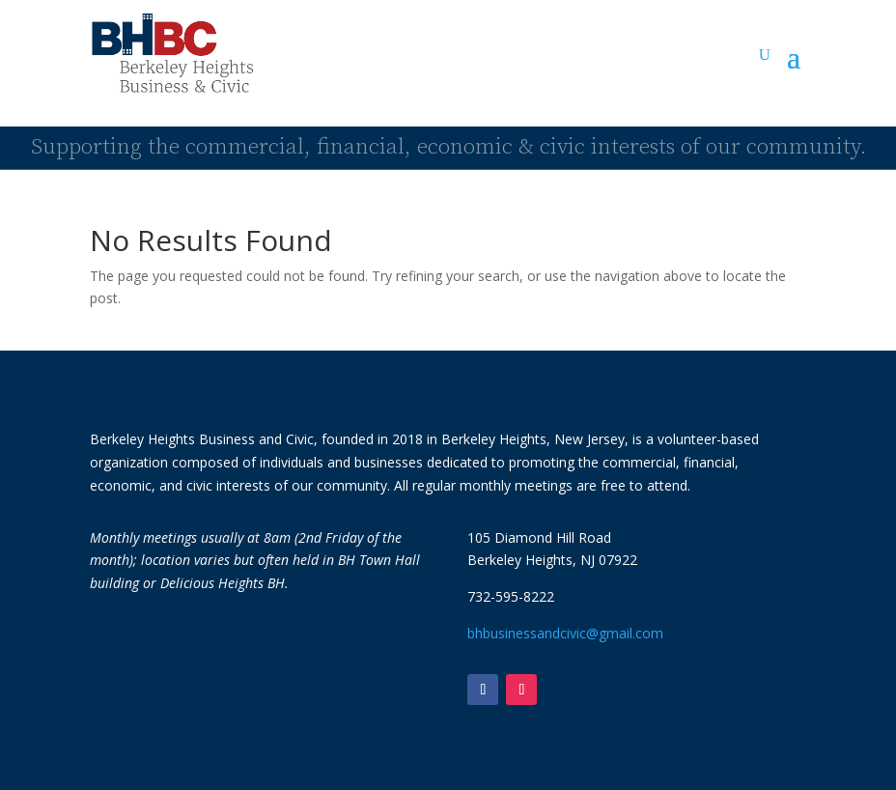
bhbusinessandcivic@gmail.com (565, 633)
